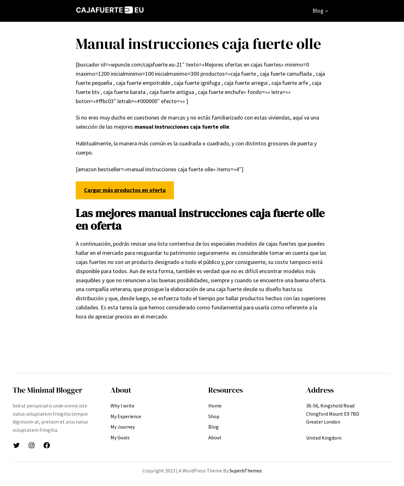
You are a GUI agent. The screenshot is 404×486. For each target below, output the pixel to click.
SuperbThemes (245, 470)
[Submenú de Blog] (326, 11)
